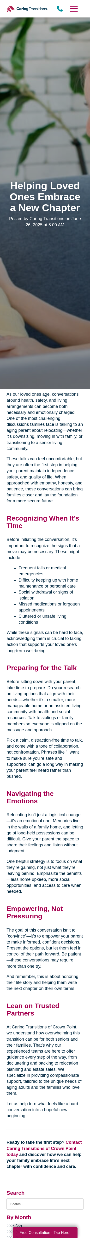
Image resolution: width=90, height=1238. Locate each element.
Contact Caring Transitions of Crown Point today (44, 1148)
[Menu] (73, 9)
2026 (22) (14, 1226)
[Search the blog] (44, 1204)
